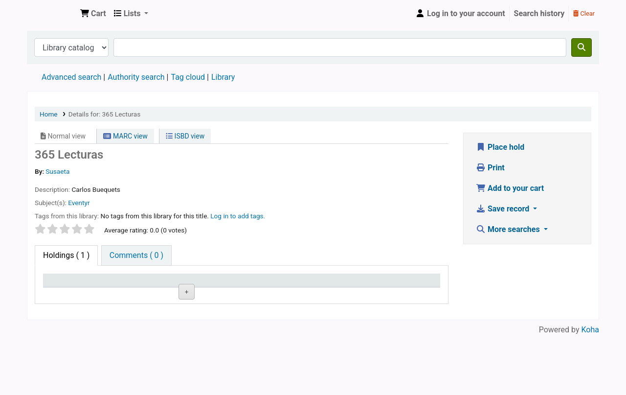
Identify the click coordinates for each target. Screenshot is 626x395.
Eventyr (78, 203)
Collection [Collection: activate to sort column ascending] (179, 294)
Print (490, 167)
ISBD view (185, 136)
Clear (584, 13)
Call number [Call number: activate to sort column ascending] (239, 294)
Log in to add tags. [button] (237, 216)
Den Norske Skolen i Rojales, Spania (51, 13)
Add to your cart (510, 188)
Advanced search (71, 77)
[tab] (136, 255)
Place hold (500, 147)
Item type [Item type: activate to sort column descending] (64, 294)
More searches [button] (509, 229)
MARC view (125, 136)
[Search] (581, 47)
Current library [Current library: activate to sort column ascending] (118, 289)
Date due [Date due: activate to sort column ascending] (403, 294)
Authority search (136, 77)
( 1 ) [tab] (66, 255)
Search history (539, 13)
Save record (503, 208)
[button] (93, 13)
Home (49, 114)
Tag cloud (188, 77)
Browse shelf (242, 326)
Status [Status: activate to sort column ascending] (343, 294)
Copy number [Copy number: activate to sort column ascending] (288, 289)
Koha (590, 389)
